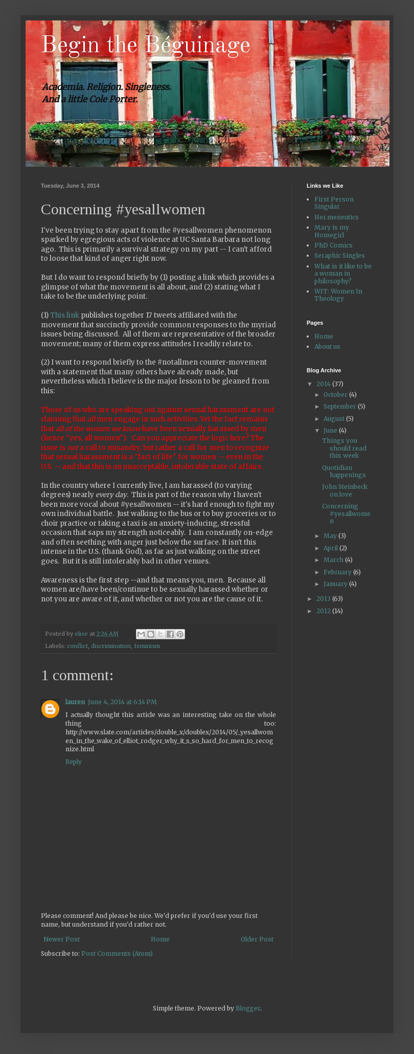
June (331, 430)
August (335, 418)
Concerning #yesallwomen (346, 513)
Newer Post (61, 939)
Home (160, 939)
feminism (147, 645)
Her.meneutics (336, 217)
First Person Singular (334, 202)
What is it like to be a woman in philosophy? (343, 273)
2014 (324, 384)
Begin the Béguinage (145, 46)
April (331, 548)
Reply (73, 762)
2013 (324, 598)
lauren (75, 702)
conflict (77, 645)
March (334, 560)
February (338, 572)
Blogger (248, 1008)
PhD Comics (333, 245)
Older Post (257, 939)
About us (327, 346)
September (341, 406)
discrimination (111, 645)
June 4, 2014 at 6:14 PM (122, 702)
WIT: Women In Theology (338, 294)
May (331, 536)
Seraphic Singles (339, 255)
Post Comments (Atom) (117, 953)
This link (64, 315)
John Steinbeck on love (344, 490)
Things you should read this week (344, 448)
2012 (324, 611)
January (336, 584)
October (336, 394)
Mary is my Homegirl (331, 230)
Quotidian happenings (344, 471)
